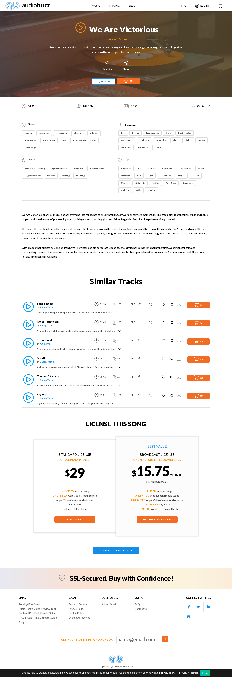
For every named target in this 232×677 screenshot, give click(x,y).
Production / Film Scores (84, 140)
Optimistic (140, 183)
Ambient (29, 133)
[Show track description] (119, 312)
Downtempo (61, 133)
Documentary (185, 168)
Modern (51, 175)
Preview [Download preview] (103, 81)
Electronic (78, 133)
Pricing (114, 5)
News (64, 140)
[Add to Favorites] (107, 66)
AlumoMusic (118, 39)
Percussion (161, 140)
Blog (132, 5)
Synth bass (126, 147)
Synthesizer (143, 147)
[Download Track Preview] (179, 304)
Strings (201, 140)
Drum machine (152, 133)
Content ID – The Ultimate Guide (37, 613)
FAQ (183, 5)
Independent (30, 140)
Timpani (158, 147)
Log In (202, 5)
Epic (139, 175)
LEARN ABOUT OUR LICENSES (116, 550)
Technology (30, 147)
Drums (168, 133)
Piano (175, 140)
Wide (138, 190)
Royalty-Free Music (30, 604)
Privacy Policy (76, 608)
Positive (155, 183)
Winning (151, 190)
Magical (181, 175)
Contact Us (141, 608)
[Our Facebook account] (189, 607)
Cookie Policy (76, 613)
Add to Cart (75, 519)
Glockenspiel (127, 140)
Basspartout (47, 325)
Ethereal (94, 133)
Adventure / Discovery (35, 168)
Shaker (188, 140)
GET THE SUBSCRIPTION (157, 519)
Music (96, 5)
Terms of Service (77, 604)
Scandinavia (188, 183)
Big (139, 168)
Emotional (125, 175)
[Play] (80, 27)
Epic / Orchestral (59, 168)
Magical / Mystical (33, 175)
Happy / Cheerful (97, 168)
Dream (201, 168)
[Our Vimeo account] (189, 617)
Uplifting (65, 175)
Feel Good (78, 168)
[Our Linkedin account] (208, 607)
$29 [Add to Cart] (129, 81)
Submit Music (109, 604)
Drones (135, 133)
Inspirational (49, 140)
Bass (123, 133)
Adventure (126, 168)
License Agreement (79, 617)
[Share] (126, 66)
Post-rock (171, 183)
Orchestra (144, 140)
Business (151, 168)
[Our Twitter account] (199, 607)
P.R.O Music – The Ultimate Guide (38, 617)
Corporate (44, 133)
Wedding (80, 175)
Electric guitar (184, 133)
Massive (195, 175)
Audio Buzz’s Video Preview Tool (37, 608)
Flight (150, 175)
